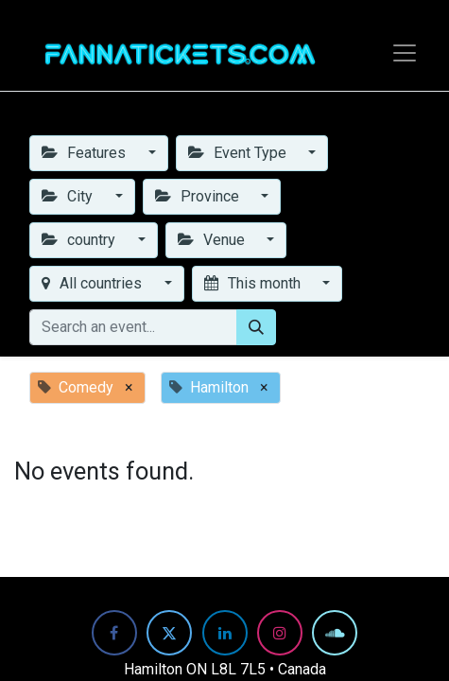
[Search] (256, 327)
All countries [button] (94, 283)
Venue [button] (213, 240)
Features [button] (86, 153)
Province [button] (199, 196)
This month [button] (254, 283)
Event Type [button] (239, 153)
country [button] (80, 240)
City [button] (69, 196)
